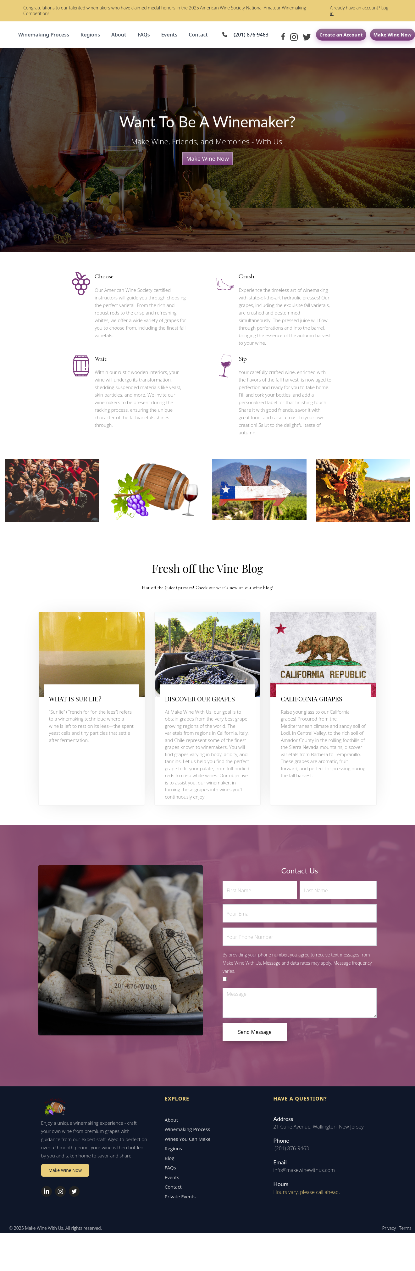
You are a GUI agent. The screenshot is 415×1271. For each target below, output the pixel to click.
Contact (198, 34)
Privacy (386, 1237)
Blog (167, 1166)
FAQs (143, 34)
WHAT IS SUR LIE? (75, 698)
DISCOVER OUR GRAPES (200, 698)
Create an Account (341, 34)
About (118, 34)
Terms (402, 1237)
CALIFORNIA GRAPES (311, 698)
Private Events (177, 1205)
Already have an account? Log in (359, 10)
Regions (90, 34)
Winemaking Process (43, 34)
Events (169, 34)
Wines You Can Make (185, 1147)
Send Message (255, 1032)
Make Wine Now (393, 34)
